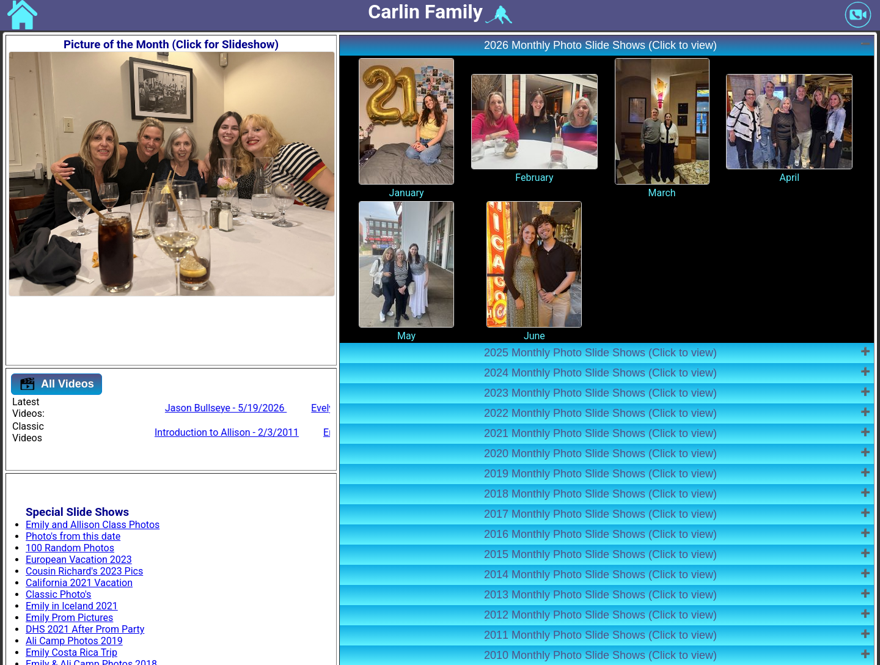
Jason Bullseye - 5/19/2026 (298, 408)
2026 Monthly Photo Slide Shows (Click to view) (600, 45)
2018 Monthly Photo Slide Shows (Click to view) (600, 494)
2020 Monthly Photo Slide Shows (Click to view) (600, 453)
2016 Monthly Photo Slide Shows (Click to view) (600, 534)
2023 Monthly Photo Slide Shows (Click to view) (600, 393)
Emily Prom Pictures (69, 617)
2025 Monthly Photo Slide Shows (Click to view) (600, 353)
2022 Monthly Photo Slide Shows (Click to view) (600, 413)
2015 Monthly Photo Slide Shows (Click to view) (600, 554)
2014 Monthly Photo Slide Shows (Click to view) (600, 574)
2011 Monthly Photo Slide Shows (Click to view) (600, 635)
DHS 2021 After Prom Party (85, 629)
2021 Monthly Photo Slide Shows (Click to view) (600, 433)
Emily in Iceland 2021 (72, 606)
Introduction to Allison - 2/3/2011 (304, 432)
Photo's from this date (73, 536)
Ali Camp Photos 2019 (74, 641)
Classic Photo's (58, 594)
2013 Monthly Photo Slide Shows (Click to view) (600, 595)
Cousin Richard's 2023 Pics (84, 571)
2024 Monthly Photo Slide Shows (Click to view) (600, 373)
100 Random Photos (70, 548)
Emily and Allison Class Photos (93, 525)
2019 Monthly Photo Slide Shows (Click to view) (600, 474)
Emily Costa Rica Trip (71, 652)
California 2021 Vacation (79, 583)
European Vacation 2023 (79, 559)
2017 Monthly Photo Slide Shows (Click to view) (600, 514)
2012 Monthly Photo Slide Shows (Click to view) (600, 615)
